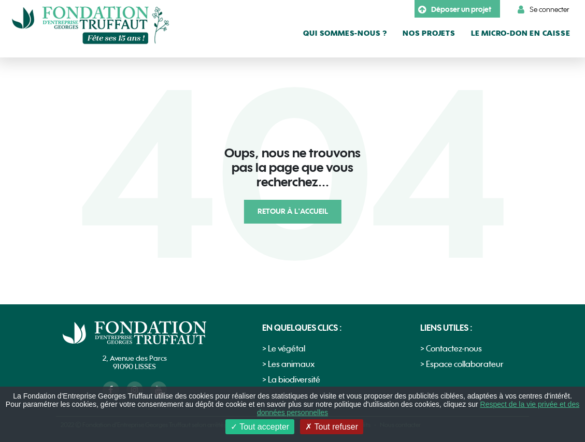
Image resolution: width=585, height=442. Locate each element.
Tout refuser (331, 426)
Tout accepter (260, 426)
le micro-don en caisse (520, 33)
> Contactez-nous (451, 349)
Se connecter (543, 9)
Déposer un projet (454, 9)
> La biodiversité (291, 380)
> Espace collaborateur (462, 365)
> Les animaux (288, 365)
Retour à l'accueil (293, 211)
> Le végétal (283, 349)
